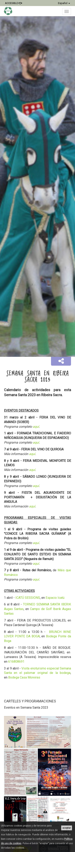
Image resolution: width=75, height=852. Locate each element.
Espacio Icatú (55, 598)
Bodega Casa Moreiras (24, 677)
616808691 (16, 661)
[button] (61, 361)
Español (64, 3)
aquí (36, 427)
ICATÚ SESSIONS (27, 598)
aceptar (66, 827)
